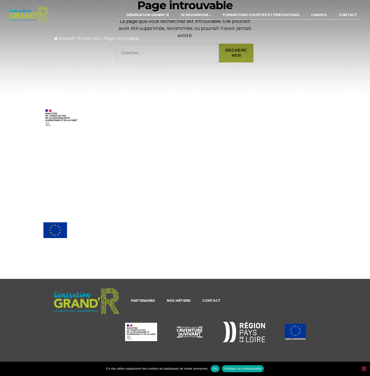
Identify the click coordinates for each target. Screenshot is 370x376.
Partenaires (143, 300)
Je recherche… (196, 17)
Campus (319, 17)
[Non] (364, 368)
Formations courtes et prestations (261, 17)
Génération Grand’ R (147, 17)
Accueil (66, 38)
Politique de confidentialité (242, 368)
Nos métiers (179, 300)
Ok (215, 368)
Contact (348, 17)
